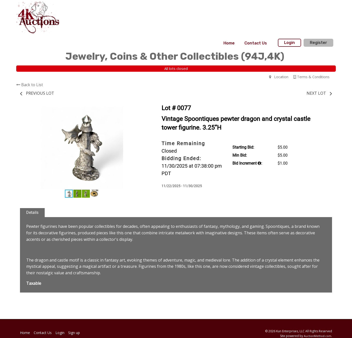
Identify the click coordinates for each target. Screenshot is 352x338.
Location (278, 76)
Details (32, 212)
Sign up (74, 332)
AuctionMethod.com (317, 336)
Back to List (29, 84)
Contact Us (255, 43)
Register (318, 42)
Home (229, 43)
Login (289, 42)
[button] (139, 111)
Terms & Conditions (311, 76)
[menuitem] (229, 43)
